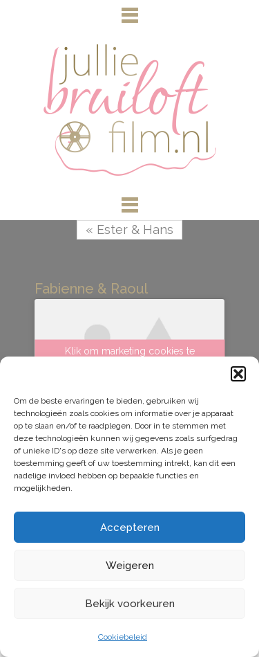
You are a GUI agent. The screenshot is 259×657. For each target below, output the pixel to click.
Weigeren (130, 565)
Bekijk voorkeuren (130, 603)
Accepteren (130, 527)
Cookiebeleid (122, 637)
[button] (238, 374)
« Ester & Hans (129, 229)
